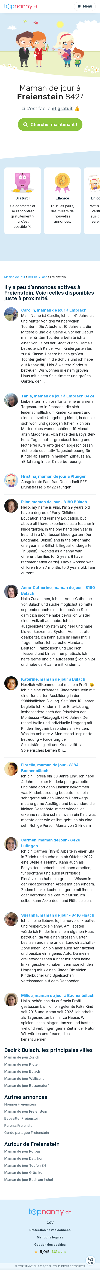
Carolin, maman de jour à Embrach (54, 310)
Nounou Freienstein (20, 1104)
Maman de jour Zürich (21, 1057)
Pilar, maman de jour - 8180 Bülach (54, 502)
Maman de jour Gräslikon (24, 1172)
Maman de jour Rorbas (22, 1151)
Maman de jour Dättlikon (23, 1158)
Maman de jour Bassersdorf (26, 1085)
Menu (85, 6)
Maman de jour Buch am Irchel (28, 1179)
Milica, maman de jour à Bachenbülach (57, 995)
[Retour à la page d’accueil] (21, 6)
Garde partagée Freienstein (26, 1132)
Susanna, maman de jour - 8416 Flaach (57, 915)
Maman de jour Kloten (22, 1064)
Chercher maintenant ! (50, 124)
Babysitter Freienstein (22, 1118)
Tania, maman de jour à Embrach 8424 (57, 396)
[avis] (50, 1252)
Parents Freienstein (19, 1125)
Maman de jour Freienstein (25, 1111)
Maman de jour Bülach (22, 1071)
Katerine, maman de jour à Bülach (53, 679)
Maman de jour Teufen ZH (25, 1165)
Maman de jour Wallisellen (25, 1078)
